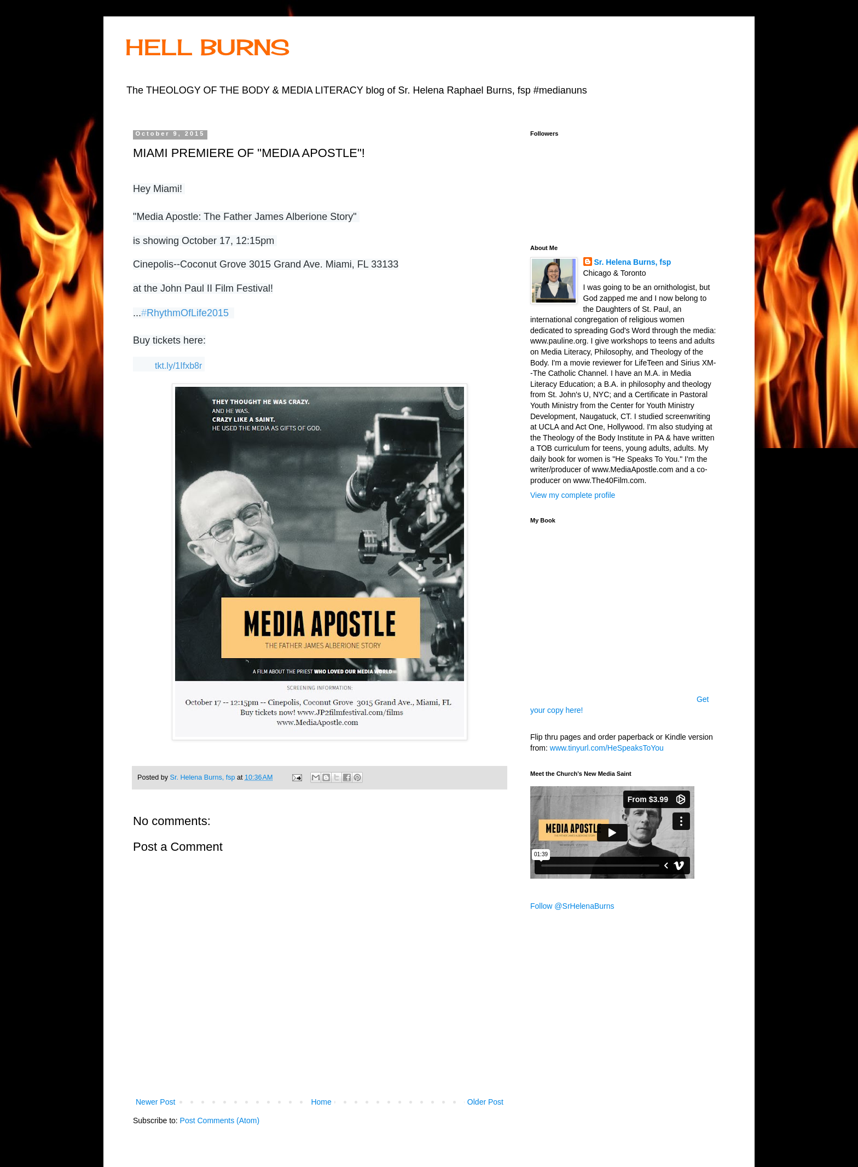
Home (321, 1102)
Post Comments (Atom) (219, 1120)
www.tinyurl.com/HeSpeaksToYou (607, 748)
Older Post (485, 1102)
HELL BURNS (207, 47)
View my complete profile (572, 495)
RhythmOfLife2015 (185, 312)
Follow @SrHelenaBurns (572, 906)
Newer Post (155, 1102)
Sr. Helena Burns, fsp (632, 262)
